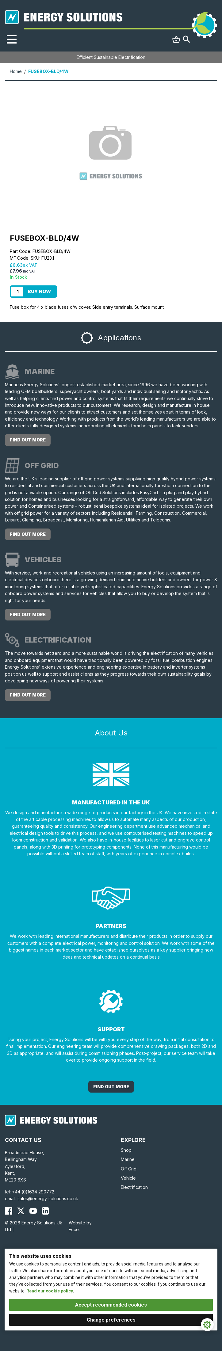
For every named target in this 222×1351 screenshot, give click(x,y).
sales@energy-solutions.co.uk (47, 1198)
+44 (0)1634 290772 (33, 1191)
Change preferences (111, 1320)
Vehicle (128, 1178)
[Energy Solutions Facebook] (8, 1211)
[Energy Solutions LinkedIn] (45, 1211)
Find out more (28, 439)
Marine (128, 1159)
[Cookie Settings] (207, 1324)
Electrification (134, 1187)
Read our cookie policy (49, 1290)
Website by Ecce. (80, 1226)
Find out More (111, 1086)
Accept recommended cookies (111, 1305)
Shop (126, 1150)
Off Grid (128, 1168)
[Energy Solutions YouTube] (33, 1211)
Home (16, 71)
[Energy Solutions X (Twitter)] (21, 1211)
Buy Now (39, 291)
